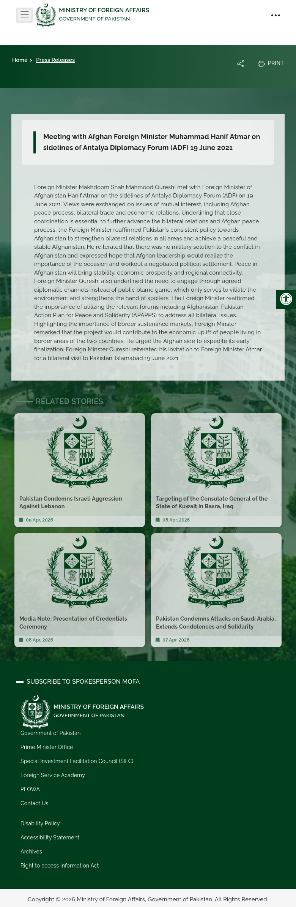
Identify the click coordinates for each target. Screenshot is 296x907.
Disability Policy (40, 823)
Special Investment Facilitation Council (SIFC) (76, 761)
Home (20, 60)
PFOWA (30, 789)
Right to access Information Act (59, 865)
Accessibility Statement (49, 837)
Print (270, 63)
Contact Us (34, 803)
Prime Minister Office (46, 747)
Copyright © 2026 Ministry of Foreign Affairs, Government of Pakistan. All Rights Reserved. (148, 899)
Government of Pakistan (50, 733)
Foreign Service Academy (52, 775)
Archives (31, 851)
